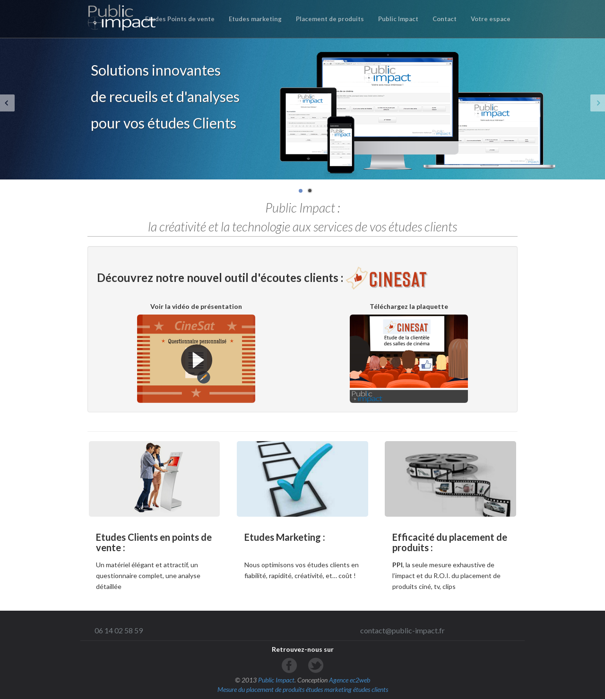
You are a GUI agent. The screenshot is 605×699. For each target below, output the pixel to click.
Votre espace (490, 19)
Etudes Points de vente (180, 19)
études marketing (329, 689)
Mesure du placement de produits (260, 689)
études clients (370, 689)
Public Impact (398, 19)
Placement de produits (330, 19)
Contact (444, 19)
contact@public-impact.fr (402, 630)
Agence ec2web (349, 680)
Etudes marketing (255, 19)
